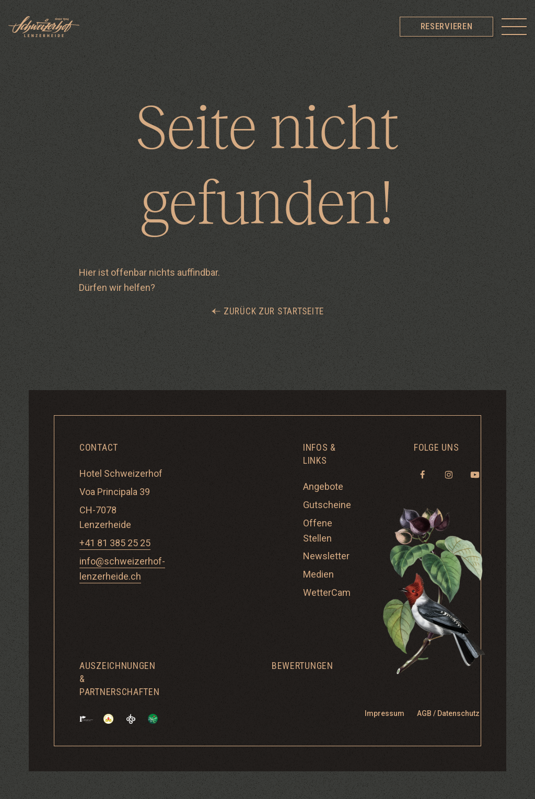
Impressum (384, 714)
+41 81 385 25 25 (114, 543)
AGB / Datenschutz (448, 714)
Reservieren (446, 26)
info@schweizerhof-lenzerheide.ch (122, 569)
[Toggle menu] (514, 26)
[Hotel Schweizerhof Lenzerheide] (43, 26)
